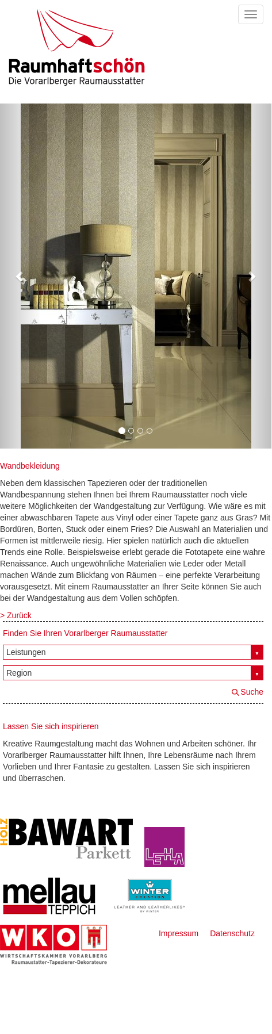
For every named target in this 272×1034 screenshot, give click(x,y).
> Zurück (16, 615)
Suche (251, 691)
